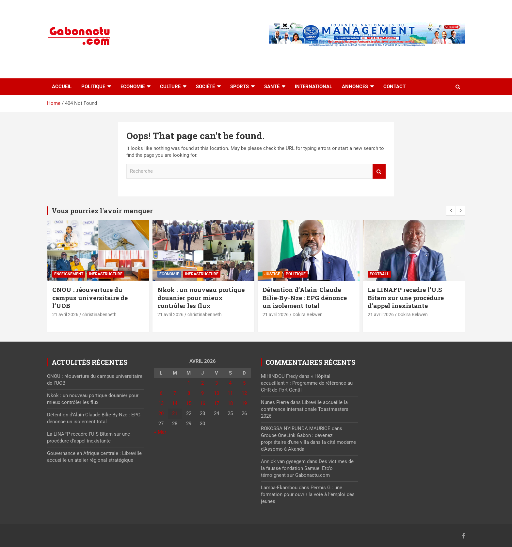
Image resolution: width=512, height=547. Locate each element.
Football (379, 274)
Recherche (379, 171)
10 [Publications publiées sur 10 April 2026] (216, 393)
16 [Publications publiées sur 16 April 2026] (202, 403)
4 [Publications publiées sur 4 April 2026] (230, 383)
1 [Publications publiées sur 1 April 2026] (188, 383)
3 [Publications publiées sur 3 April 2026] (216, 383)
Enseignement (68, 274)
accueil (62, 86)
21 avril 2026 (65, 314)
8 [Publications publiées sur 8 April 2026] (188, 393)
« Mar (160, 432)
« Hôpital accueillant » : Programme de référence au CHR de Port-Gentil (307, 383)
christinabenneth (99, 314)
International (313, 86)
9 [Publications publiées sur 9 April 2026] (202, 393)
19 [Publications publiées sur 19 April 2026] (244, 403)
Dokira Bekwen (308, 314)
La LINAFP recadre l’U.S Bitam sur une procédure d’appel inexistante (406, 297)
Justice (272, 274)
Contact (394, 86)
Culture (170, 86)
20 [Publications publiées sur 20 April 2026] (161, 413)
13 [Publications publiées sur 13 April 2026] (161, 403)
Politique (93, 86)
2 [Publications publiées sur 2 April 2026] (202, 383)
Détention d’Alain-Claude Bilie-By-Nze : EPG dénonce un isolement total (305, 297)
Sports (239, 86)
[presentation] (451, 210)
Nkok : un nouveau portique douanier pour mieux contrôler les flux (201, 297)
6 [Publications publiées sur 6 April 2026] (161, 393)
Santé (272, 86)
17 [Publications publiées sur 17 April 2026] (216, 403)
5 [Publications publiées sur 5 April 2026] (244, 383)
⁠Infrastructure (105, 274)
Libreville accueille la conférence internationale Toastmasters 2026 (304, 409)
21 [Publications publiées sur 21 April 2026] (174, 413)
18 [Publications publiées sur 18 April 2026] (230, 403)
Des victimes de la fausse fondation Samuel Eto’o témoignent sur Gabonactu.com (307, 468)
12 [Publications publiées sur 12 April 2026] (244, 393)
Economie (132, 86)
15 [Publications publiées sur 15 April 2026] (188, 403)
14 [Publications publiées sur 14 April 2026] (174, 403)
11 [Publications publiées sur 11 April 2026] (230, 393)
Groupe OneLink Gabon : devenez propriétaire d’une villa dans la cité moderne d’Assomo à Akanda (308, 442)
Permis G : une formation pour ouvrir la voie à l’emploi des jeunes (308, 494)
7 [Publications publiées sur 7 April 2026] (174, 393)
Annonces (355, 86)
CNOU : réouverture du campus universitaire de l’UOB (90, 297)
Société (205, 86)
